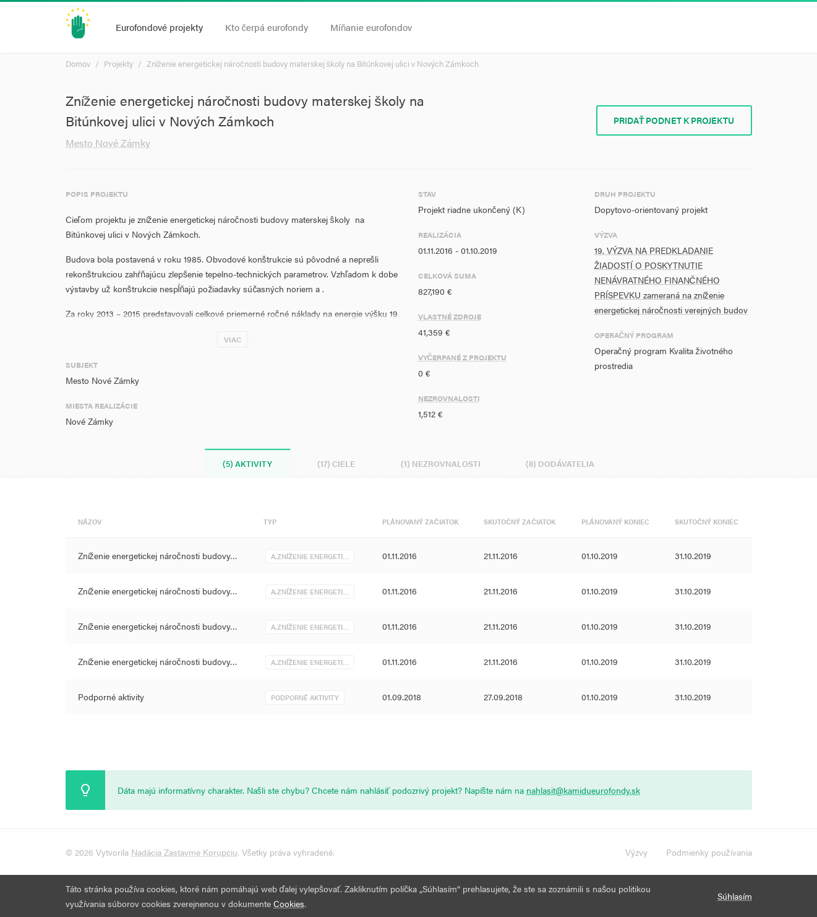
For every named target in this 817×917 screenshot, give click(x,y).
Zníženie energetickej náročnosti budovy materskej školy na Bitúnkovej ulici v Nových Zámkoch (313, 63)
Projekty (118, 63)
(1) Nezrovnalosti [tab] (441, 463)
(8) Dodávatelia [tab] (560, 463)
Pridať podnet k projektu (674, 120)
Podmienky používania (709, 852)
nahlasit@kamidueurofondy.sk (583, 790)
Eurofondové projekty (159, 26)
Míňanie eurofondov (371, 26)
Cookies (288, 903)
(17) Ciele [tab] (336, 463)
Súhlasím (734, 896)
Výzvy (636, 852)
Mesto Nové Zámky (108, 143)
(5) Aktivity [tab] (247, 463)
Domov (78, 63)
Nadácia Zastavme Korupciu (184, 852)
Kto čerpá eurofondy (267, 26)
